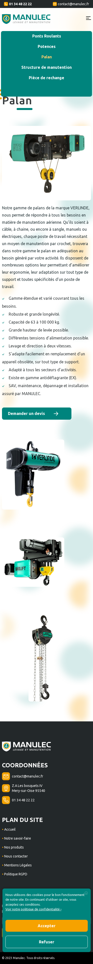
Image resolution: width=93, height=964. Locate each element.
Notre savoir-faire (17, 838)
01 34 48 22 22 (18, 4)
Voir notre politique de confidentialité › (33, 909)
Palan (46, 57)
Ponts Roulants (46, 36)
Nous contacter (15, 856)
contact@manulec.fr (71, 4)
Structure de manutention (46, 67)
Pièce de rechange (46, 77)
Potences (47, 46)
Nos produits (13, 847)
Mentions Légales (17, 865)
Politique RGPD (15, 874)
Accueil (9, 829)
